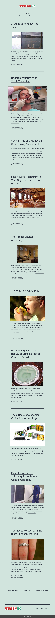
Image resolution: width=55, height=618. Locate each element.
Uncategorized (20, 65)
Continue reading (15, 123)
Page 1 (17, 590)
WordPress (47, 608)
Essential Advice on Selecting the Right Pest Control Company (24, 476)
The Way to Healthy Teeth (25, 290)
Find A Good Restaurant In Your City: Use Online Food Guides (26, 180)
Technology (19, 461)
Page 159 (37, 590)
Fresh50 (27, 13)
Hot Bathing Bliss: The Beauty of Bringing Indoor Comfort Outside (25, 354)
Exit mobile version (27, 616)
